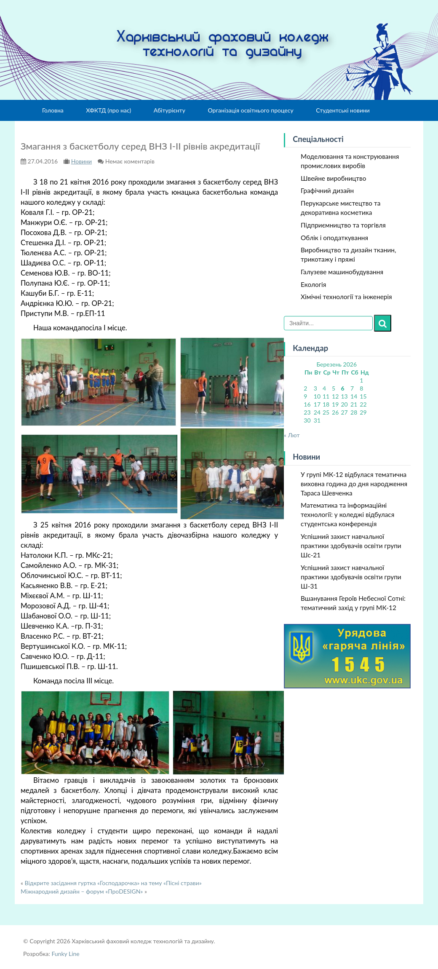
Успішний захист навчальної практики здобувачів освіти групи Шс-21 (351, 546)
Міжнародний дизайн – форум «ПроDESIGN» (82, 891)
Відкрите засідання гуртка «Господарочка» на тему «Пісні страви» (113, 882)
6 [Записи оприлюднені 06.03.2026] (342, 388)
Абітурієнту (169, 110)
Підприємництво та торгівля (343, 225)
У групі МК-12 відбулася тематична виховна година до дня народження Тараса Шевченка (354, 484)
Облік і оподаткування (334, 237)
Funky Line (65, 953)
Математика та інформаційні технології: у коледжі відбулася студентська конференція (347, 514)
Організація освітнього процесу (250, 110)
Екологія (313, 284)
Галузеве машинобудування (342, 272)
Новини (81, 161)
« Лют (291, 435)
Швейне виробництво (333, 178)
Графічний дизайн (327, 190)
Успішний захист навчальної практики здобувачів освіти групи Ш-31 (351, 577)
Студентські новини (343, 110)
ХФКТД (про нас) (108, 110)
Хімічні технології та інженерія (346, 296)
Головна (53, 110)
